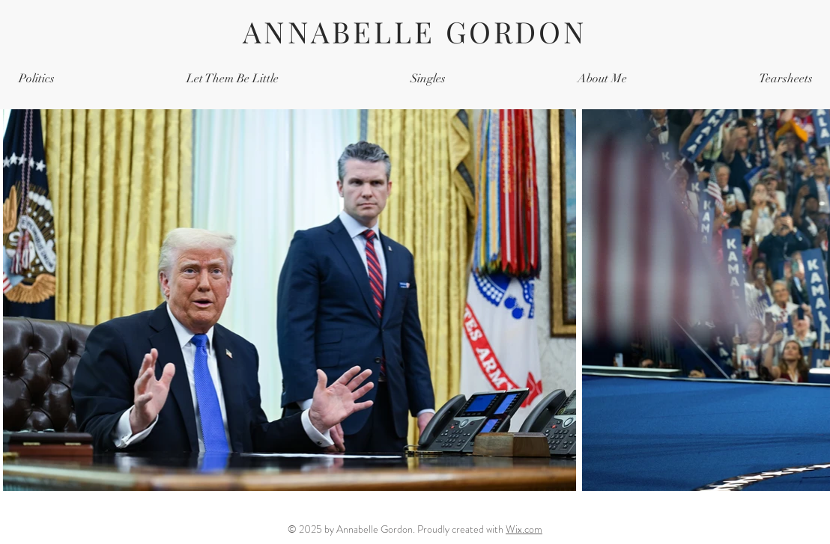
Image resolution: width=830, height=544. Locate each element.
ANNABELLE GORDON (415, 31)
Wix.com (524, 529)
